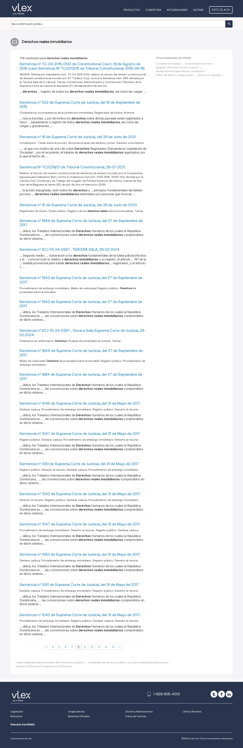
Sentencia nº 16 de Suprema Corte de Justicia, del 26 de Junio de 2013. (78, 137)
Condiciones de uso (21, 738)
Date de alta (221, 9)
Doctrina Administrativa (139, 711)
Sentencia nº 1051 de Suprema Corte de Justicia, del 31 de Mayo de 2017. (79, 464)
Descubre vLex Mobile (22, 724)
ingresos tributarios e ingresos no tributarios (44, 666)
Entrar (198, 9)
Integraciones (177, 9)
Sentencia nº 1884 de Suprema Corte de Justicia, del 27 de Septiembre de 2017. (81, 376)
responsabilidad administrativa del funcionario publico (50, 662)
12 (106, 646)
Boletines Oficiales (78, 716)
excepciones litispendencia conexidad (180, 71)
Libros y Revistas (192, 711)
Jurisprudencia (76, 711)
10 (92, 646)
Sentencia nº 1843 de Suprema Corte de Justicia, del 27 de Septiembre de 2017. (81, 280)
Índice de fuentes (135, 716)
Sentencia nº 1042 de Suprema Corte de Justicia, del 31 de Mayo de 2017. (80, 494)
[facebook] (221, 694)
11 (99, 646)
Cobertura (153, 9)
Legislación (16, 711)
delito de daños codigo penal (174, 74)
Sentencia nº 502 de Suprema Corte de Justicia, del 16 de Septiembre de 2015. (80, 104)
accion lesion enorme (198, 63)
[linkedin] (229, 694)
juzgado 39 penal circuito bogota (177, 67)
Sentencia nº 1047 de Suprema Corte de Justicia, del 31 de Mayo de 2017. (80, 434)
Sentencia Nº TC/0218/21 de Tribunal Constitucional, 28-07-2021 (72, 167)
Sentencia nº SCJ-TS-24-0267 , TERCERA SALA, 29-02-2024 (69, 249)
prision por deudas (209, 74)
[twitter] (214, 694)
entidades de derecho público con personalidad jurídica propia (128, 662)
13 (113, 646)
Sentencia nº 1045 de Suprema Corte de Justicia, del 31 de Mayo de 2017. (80, 403)
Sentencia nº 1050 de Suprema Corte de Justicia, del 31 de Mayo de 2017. (80, 554)
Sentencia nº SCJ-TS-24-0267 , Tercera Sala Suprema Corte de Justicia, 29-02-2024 (82, 333)
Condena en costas (168, 63)
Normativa (16, 716)
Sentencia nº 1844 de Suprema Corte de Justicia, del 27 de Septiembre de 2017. (81, 223)
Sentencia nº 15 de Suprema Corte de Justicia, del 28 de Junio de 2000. (78, 205)
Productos (132, 9)
